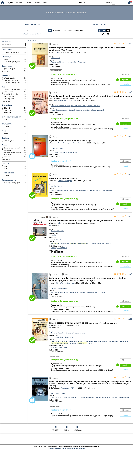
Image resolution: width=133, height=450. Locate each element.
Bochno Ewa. (55, 58)
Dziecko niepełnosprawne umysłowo (63, 397)
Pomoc (37, 3)
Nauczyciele (65, 243)
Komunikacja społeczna (59, 110)
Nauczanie (73, 343)
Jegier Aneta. (58, 333)
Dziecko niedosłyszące (59, 341)
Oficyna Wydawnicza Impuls (65, 283)
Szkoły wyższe (56, 239)
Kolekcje (40, 34)
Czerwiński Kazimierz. (60, 106)
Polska (108, 243)
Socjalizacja (74, 292)
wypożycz (125, 80)
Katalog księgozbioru (33, 24)
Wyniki (10, 3)
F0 (114, 2)
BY (101, 2)
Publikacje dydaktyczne (65, 337)
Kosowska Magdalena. (75, 333)
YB (97, 2)
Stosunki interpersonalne (67, 62)
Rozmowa (54, 62)
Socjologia (100, 243)
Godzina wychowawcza (78, 190)
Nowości (19, 3)
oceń (130, 44)
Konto (45, 3)
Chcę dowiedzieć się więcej (57, 448)
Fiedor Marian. (78, 106)
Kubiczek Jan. (93, 106)
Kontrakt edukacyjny (94, 190)
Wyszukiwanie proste (29, 34)
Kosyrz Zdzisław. (57, 148)
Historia (28, 3)
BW (92, 2)
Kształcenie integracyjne (92, 341)
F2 (122, 2)
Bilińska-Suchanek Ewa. (59, 288)
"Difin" (60, 223)
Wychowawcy (107, 190)
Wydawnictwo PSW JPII (69, 388)
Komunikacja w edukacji (95, 110)
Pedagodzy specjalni (103, 397)
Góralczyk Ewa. (56, 186)
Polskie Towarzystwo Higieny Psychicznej (72, 143)
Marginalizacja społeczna (59, 292)
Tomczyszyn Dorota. (58, 393)
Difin (59, 325)
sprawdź (126, 84)
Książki (53, 235)
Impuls (58, 52)
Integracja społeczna (75, 341)
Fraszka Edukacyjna (65, 181)
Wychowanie (82, 62)
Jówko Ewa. (57, 231)
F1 (117, 2)
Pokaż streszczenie (56, 70)
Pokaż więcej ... (6, 101)
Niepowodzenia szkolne (110, 341)
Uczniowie (54, 152)
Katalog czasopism (99, 24)
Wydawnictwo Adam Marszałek (65, 100)
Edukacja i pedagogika (59, 248)
